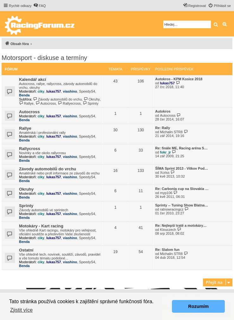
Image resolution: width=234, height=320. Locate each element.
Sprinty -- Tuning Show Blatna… (181, 205)
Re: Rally (162, 128)
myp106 (166, 193)
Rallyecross (69, 103)
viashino (70, 91)
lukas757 (53, 91)
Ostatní (26, 250)
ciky (41, 91)
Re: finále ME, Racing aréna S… (181, 148)
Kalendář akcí (32, 79)
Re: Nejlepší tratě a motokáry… (181, 225)
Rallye (26, 103)
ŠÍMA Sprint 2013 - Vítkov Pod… (181, 168)
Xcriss (164, 172)
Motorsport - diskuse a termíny (44, 57)
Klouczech (168, 230)
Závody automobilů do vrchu (57, 99)
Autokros (162, 111)
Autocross (45, 103)
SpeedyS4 (87, 91)
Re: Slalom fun (167, 249)
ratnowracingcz (171, 209)
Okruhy (92, 99)
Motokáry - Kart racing (41, 226)
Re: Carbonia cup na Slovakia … (182, 189)
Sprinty (90, 103)
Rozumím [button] (198, 306)
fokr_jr (165, 152)
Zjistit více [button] (21, 310)
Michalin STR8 (171, 132)
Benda (24, 95)
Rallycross (29, 148)
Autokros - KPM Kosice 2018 (178, 79)
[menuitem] (39, 6)
